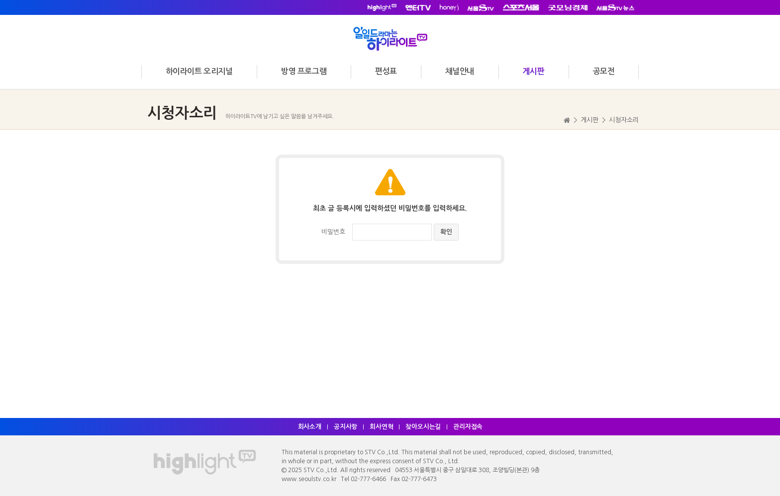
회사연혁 (381, 426)
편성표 (386, 71)
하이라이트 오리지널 (199, 71)
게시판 (533, 71)
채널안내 (459, 71)
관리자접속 (469, 426)
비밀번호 (333, 232)
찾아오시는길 (424, 426)
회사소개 (309, 426)
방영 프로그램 (303, 71)
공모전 (604, 71)
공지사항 (345, 426)
